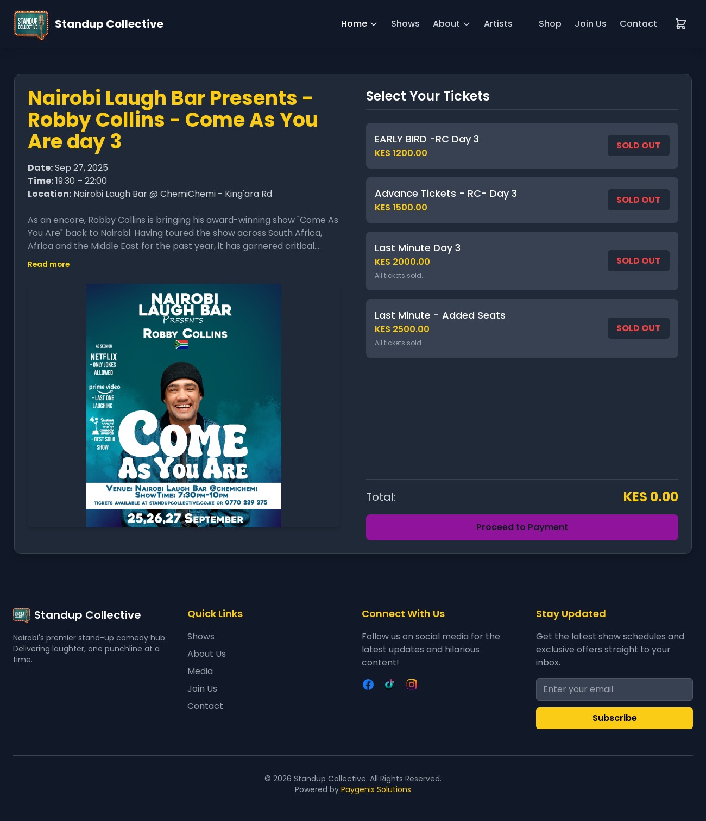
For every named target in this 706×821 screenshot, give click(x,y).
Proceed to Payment (522, 527)
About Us (206, 654)
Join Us (591, 23)
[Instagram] (411, 684)
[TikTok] (389, 684)
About (452, 23)
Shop (550, 23)
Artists (498, 23)
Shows (405, 23)
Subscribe (614, 718)
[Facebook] (368, 684)
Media (200, 671)
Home (359, 23)
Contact (638, 23)
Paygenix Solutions (376, 789)
